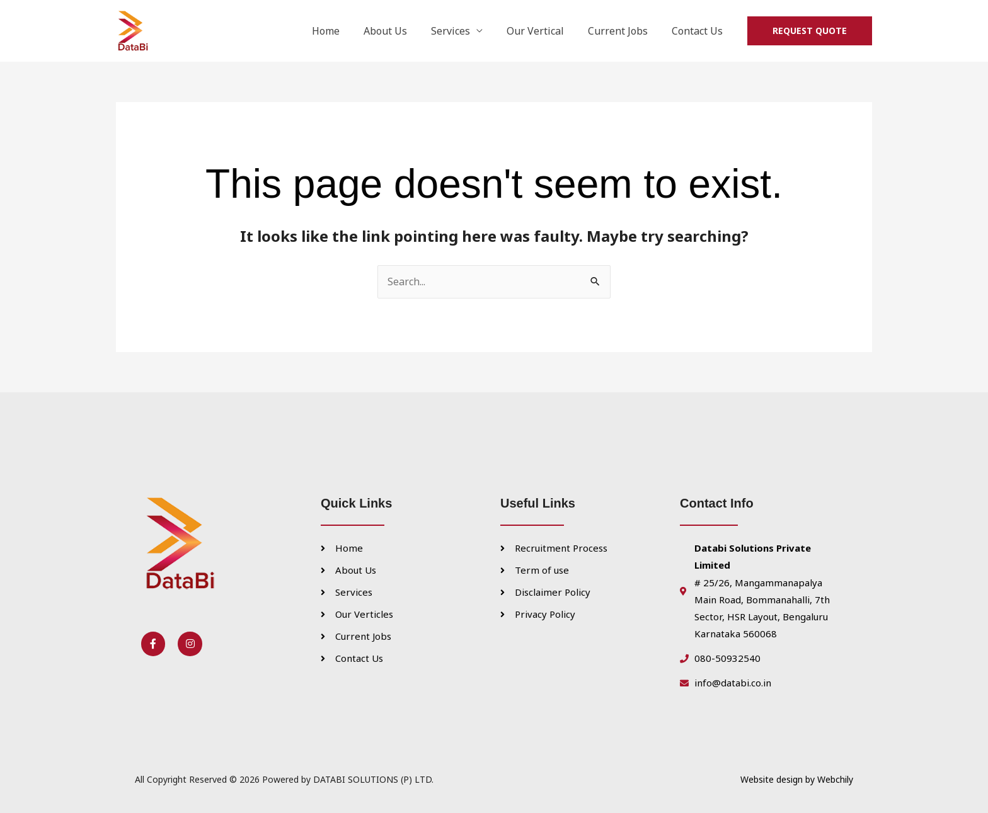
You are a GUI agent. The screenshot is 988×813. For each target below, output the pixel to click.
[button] (809, 30)
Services (463, 31)
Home (346, 31)
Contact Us (699, 31)
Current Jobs (623, 31)
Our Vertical (544, 31)
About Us (402, 31)
